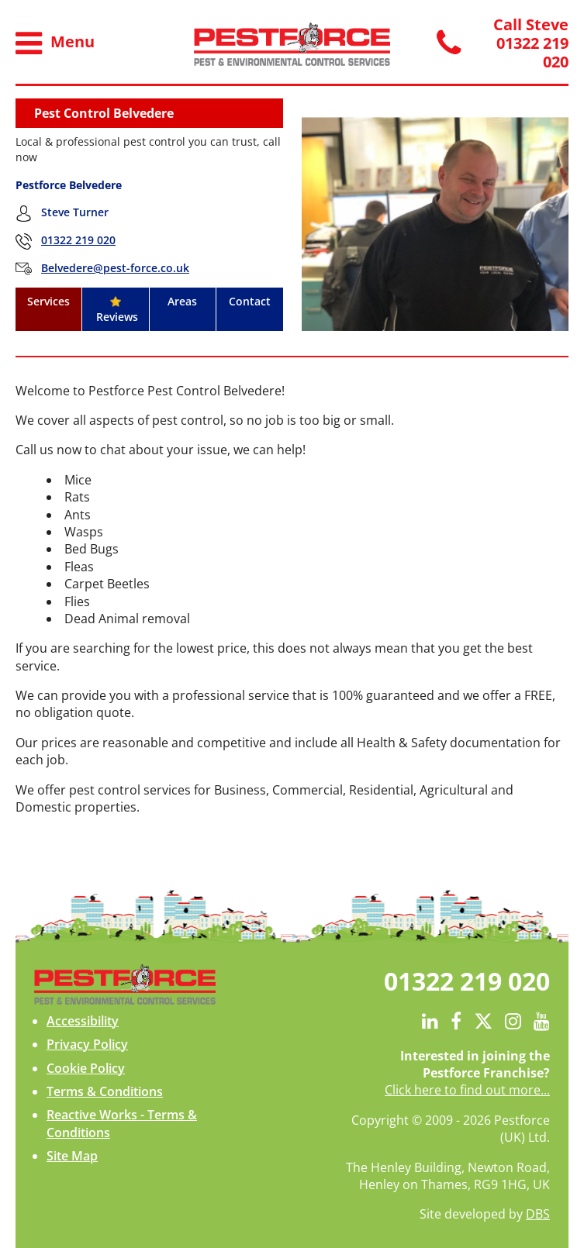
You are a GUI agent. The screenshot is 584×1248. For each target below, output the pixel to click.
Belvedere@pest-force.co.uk (115, 267)
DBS (538, 1213)
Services (48, 301)
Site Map (72, 1155)
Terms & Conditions (105, 1091)
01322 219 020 (78, 240)
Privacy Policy (87, 1044)
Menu (55, 43)
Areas (182, 301)
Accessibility (83, 1020)
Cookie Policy (86, 1068)
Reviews (115, 310)
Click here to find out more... (467, 1089)
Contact (250, 301)
